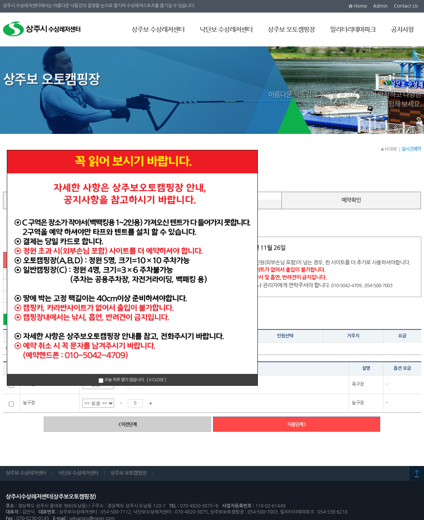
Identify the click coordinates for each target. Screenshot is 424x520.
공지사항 (402, 29)
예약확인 (351, 198)
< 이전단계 (127, 424)
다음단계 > (296, 424)
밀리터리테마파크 (353, 29)
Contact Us (406, 6)
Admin (380, 6)
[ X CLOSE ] (156, 380)
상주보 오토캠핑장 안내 (33, 124)
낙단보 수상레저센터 (226, 29)
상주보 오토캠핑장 (291, 29)
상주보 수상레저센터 (158, 29)
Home (360, 6)
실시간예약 (80, 124)
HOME (389, 149)
